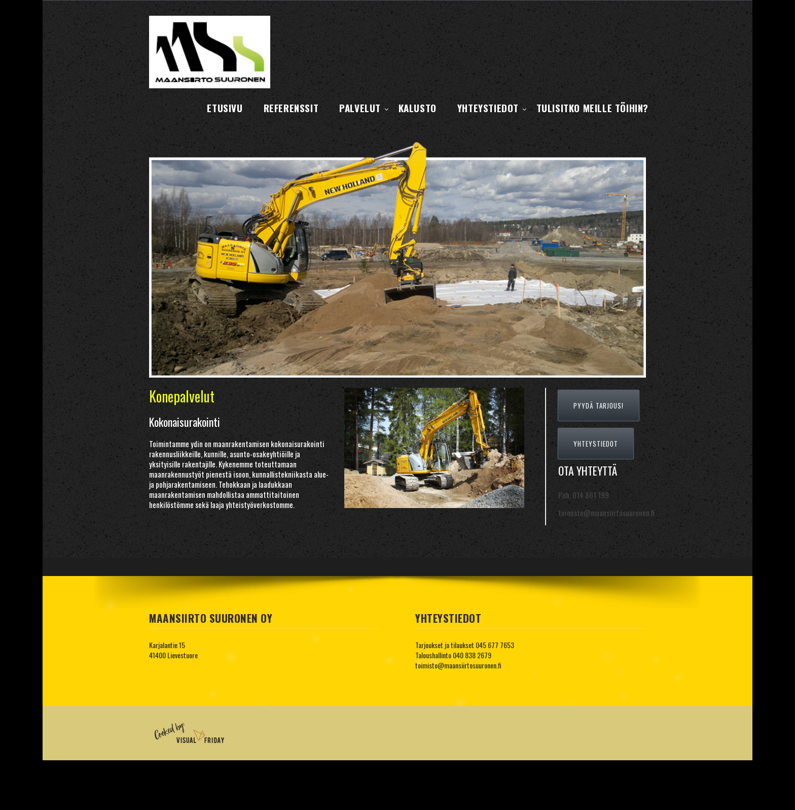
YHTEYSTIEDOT (595, 443)
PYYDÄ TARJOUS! (598, 405)
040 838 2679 (472, 655)
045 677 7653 (495, 644)
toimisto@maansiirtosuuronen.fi (458, 665)
